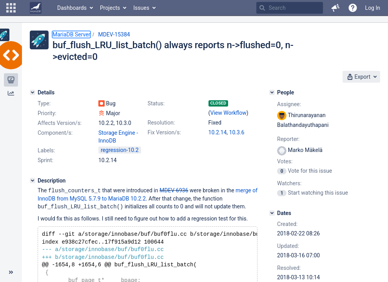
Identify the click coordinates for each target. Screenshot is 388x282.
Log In (372, 8)
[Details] (32, 92)
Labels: (46, 150)
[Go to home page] (35, 8)
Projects (110, 8)
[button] (11, 8)
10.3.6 (237, 132)
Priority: (47, 113)
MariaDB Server (71, 34)
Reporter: (288, 139)
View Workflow (228, 113)
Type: (44, 103)
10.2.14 (218, 132)
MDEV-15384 (114, 34)
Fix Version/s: (164, 132)
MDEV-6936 (174, 190)
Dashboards (72, 8)
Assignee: (289, 104)
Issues (141, 8)
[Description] (32, 180)
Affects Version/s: (60, 123)
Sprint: (45, 160)
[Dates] (272, 213)
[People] (272, 92)
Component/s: (55, 133)
